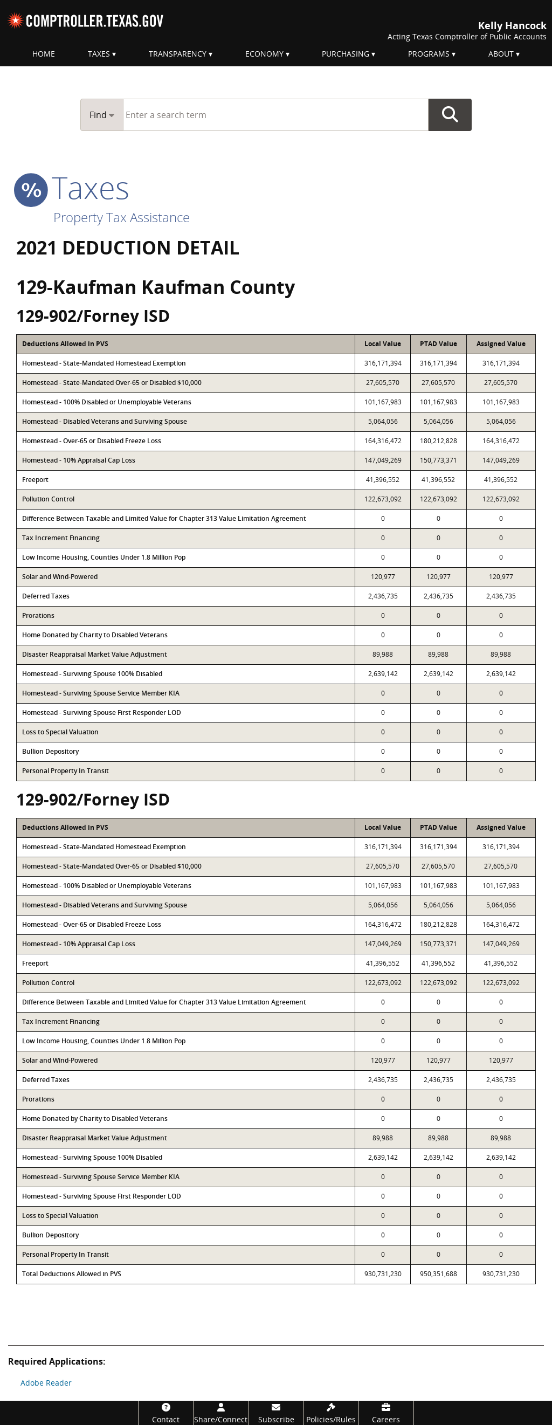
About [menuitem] (501, 54)
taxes (72, 187)
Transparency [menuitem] (177, 54)
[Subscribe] (276, 1413)
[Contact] (166, 1413)
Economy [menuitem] (264, 54)
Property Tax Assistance (121, 217)
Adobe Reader (46, 1383)
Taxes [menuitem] (99, 54)
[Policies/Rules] (331, 1413)
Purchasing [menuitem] (345, 54)
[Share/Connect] (221, 1413)
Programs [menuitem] (429, 54)
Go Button (450, 115)
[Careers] (386, 1413)
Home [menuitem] (43, 54)
